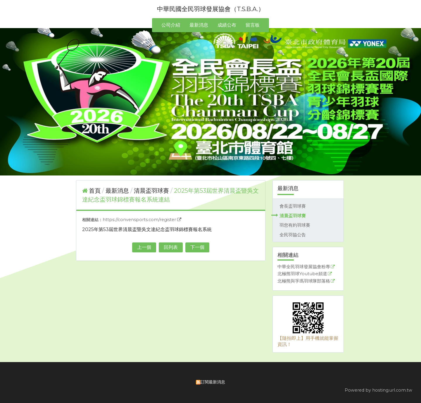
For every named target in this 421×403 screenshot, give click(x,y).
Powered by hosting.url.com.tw (378, 390)
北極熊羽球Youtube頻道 (302, 273)
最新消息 (118, 190)
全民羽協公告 (292, 234)
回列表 (171, 247)
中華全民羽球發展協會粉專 (303, 266)
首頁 (95, 190)
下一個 (197, 247)
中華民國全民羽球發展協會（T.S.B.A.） (210, 9)
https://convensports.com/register (139, 219)
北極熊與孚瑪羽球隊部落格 (303, 281)
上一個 (144, 247)
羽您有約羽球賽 (294, 225)
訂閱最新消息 (213, 382)
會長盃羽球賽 (292, 206)
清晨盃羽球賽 (292, 215)
